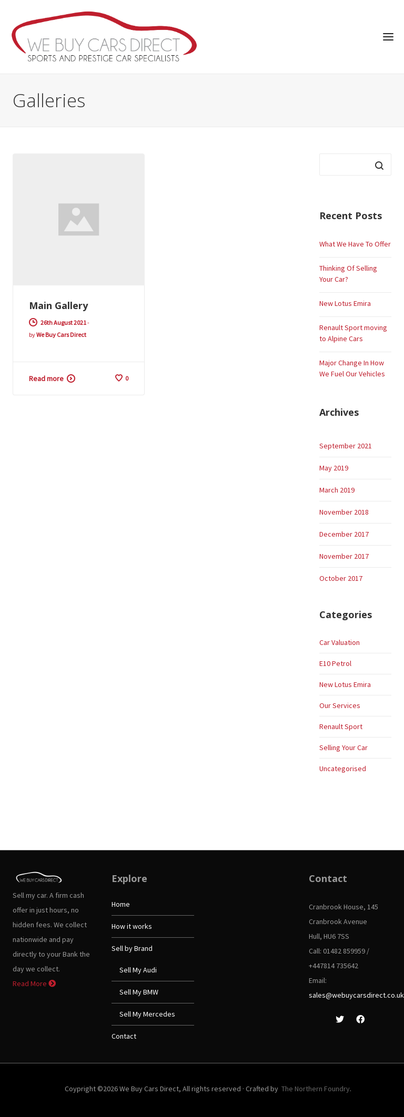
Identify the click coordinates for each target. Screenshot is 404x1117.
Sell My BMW (138, 992)
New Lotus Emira (345, 303)
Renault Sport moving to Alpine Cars (353, 333)
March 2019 (337, 490)
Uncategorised (342, 768)
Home (121, 904)
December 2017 (344, 534)
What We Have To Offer (355, 244)
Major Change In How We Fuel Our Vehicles (352, 368)
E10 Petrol (335, 663)
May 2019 (333, 468)
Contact (124, 1036)
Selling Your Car (343, 747)
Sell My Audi (138, 970)
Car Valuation (339, 642)
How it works (132, 926)
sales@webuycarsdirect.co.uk (356, 995)
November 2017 (344, 556)
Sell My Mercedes (147, 1014)
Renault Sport (340, 726)
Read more (46, 378)
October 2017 (340, 578)
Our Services (339, 705)
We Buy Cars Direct (61, 335)
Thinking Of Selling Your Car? (348, 273)
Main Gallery (58, 305)
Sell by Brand (132, 948)
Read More (34, 983)
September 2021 (345, 445)
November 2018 (344, 512)
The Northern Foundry (315, 1088)
